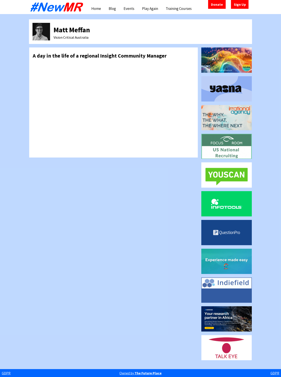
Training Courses (179, 8)
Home (96, 8)
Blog (112, 8)
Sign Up (240, 4)
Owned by (140, 373)
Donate (217, 4)
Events (129, 8)
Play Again (150, 8)
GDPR (6, 373)
